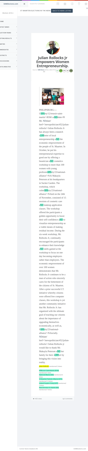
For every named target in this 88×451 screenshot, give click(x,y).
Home (4, 21)
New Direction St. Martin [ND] (52, 424)
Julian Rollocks (47, 403)
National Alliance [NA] (49, 411)
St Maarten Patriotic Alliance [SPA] (54, 415)
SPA (46, 113)
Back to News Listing (65, 11)
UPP (53, 135)
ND (59, 117)
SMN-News (44, 71)
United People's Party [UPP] (51, 420)
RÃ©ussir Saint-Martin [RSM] (52, 407)
